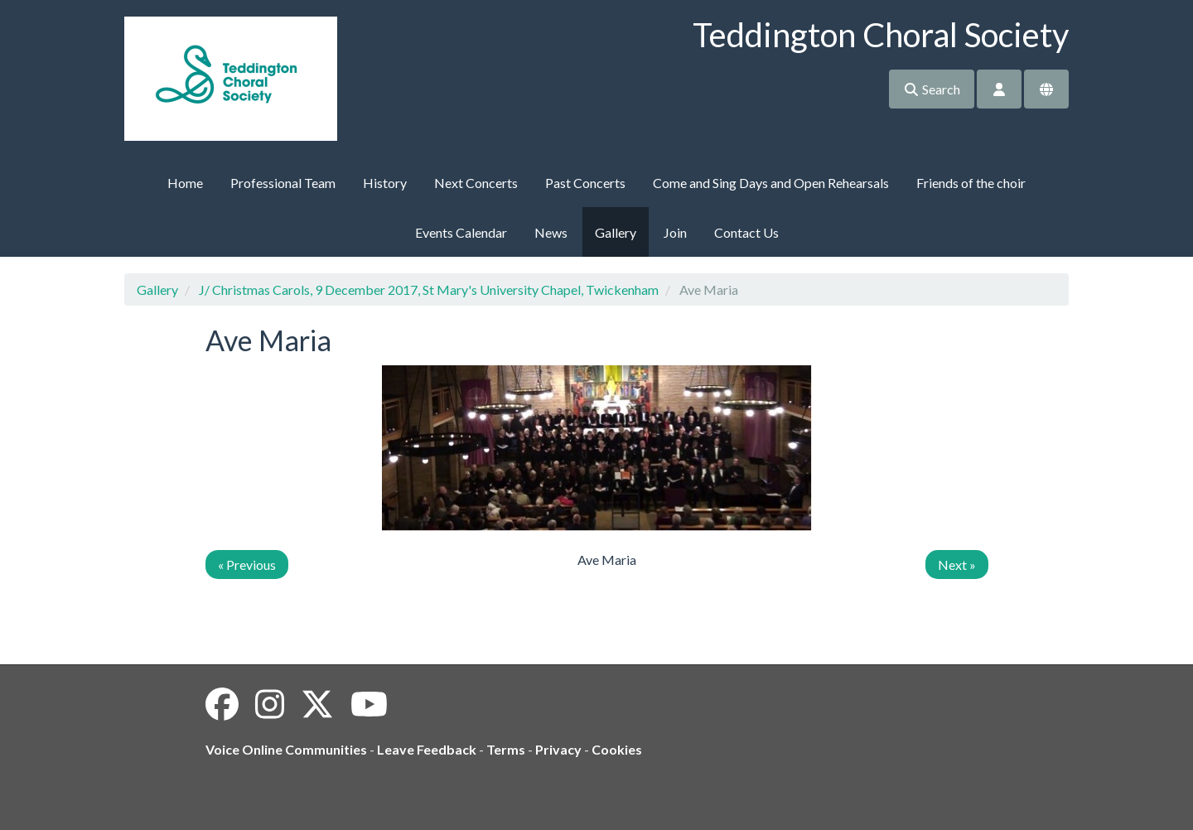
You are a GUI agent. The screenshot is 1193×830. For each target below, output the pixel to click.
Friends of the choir (971, 183)
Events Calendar (461, 232)
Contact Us (746, 232)
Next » (957, 564)
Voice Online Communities (286, 749)
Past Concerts (585, 183)
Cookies (617, 749)
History (385, 183)
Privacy (558, 749)
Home (185, 183)
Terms (505, 749)
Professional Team (283, 183)
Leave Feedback (426, 749)
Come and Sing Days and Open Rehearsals (771, 183)
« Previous (247, 564)
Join (675, 232)
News (551, 232)
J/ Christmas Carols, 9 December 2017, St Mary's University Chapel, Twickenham (429, 289)
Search (931, 89)
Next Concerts (476, 183)
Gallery (615, 232)
